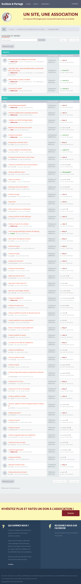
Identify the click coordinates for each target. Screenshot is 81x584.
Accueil (28, 4)
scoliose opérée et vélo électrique (19, 150)
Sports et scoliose (14, 179)
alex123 (12, 270)
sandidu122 (65, 450)
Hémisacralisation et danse (17, 472)
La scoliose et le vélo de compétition (20, 342)
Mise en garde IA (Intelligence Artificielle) (22, 59)
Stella (12, 144)
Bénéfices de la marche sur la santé (20, 128)
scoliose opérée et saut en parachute (20, 320)
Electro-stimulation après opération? (21, 328)
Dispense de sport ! (14, 413)
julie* (11, 474)
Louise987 (13, 167)
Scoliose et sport (11, 36)
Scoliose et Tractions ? (16, 261)
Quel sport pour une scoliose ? (18, 187)
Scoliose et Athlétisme (15, 350)
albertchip (65, 128)
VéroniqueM (66, 172)
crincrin (64, 70)
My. (63, 457)
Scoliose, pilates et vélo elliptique (19, 216)
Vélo (11, 345)
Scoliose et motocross (15, 305)
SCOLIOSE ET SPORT (15, 88)
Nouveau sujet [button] (8, 46)
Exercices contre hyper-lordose (18, 291)
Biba (63, 320)
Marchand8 (65, 165)
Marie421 (13, 383)
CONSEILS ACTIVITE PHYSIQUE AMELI (20, 120)
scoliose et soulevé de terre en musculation (22, 165)
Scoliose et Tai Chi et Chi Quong (19, 389)
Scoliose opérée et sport (16, 172)
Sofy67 (12, 233)
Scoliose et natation (15, 135)
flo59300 (13, 330)
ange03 (12, 256)
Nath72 (64, 209)
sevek (12, 174)
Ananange (13, 359)
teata (12, 467)
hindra (12, 308)
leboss (12, 459)
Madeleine (13, 415)
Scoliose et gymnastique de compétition (22, 435)
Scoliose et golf (13, 365)
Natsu (12, 285)
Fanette (12, 391)
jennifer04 (65, 179)
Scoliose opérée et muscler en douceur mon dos (24, 313)
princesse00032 (15, 248)
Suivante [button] (75, 40)
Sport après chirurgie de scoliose (19, 239)
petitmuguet (14, 376)
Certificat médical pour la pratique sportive (23, 113)
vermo (64, 420)
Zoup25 (12, 204)
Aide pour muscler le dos (16, 465)
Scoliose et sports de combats (18, 224)
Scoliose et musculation (16, 268)
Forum (36, 4)
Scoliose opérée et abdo (16, 357)
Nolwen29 (13, 278)
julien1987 (65, 365)
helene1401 (65, 435)
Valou (12, 315)
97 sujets (63, 40)
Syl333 (12, 241)
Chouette (65, 187)
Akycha (12, 322)
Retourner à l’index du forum (11, 488)
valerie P (65, 150)
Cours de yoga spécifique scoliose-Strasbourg (23, 231)
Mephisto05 (13, 422)
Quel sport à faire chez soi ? (17, 283)
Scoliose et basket (14, 457)
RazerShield (14, 263)
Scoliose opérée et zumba (17, 396)
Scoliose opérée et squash (17, 335)
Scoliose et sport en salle (16, 442)
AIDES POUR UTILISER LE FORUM (19, 80)
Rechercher (46, 4)
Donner (71, 513)
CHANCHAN (13, 159)
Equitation (12, 202)
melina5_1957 (14, 152)
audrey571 (13, 211)
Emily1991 (13, 196)
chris (63, 60)
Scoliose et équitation (15, 298)
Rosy (63, 120)
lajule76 (12, 337)
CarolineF (13, 182)
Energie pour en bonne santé (17, 142)
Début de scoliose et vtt (16, 276)
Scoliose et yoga (13, 194)
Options (56, 481)
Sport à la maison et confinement (19, 209)
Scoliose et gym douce (15, 450)
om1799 (12, 189)
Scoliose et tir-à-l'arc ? (16, 381)
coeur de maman (67, 298)
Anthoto (12, 408)
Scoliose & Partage (12, 3)
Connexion (75, 4)
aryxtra (12, 367)
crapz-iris (13, 444)
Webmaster (14, 62)
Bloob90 (64, 305)
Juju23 (12, 398)
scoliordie (13, 293)
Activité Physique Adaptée (17, 105)
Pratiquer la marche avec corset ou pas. (21, 157)
